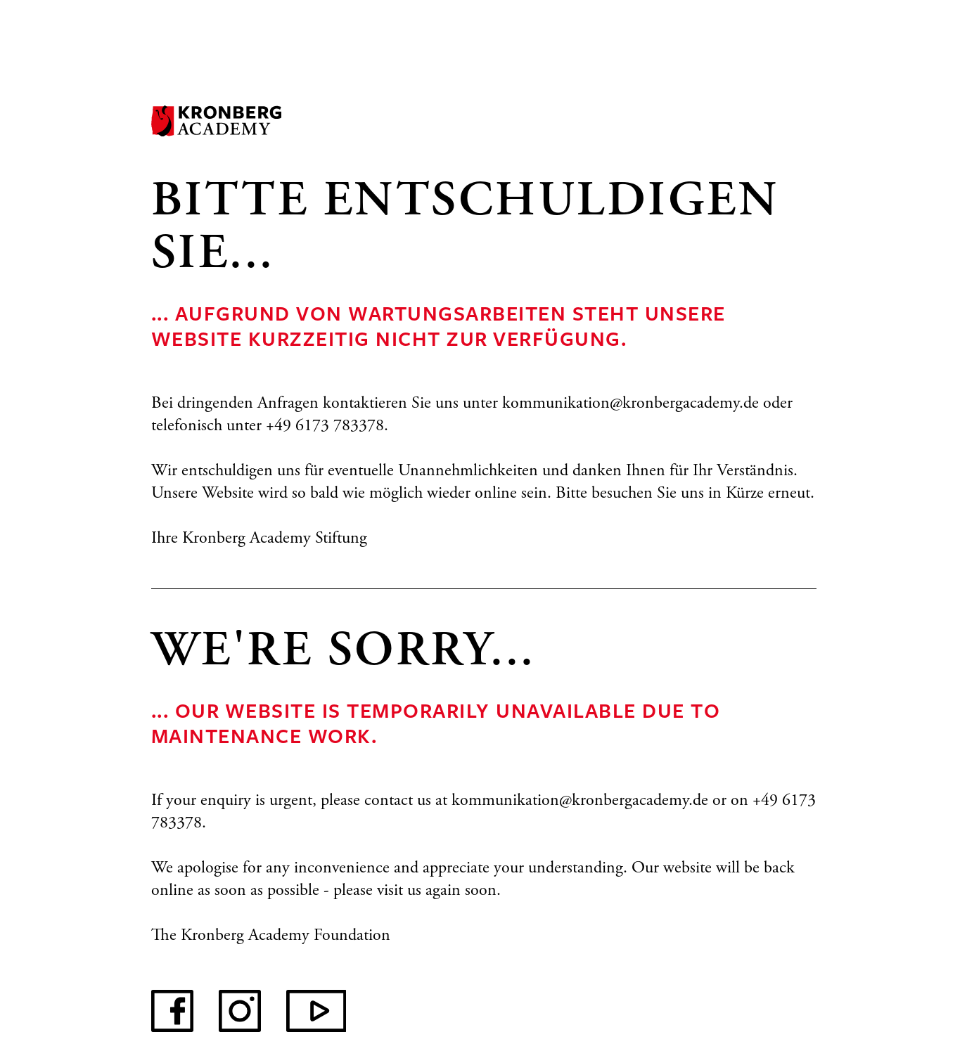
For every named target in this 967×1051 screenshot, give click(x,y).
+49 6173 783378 (325, 426)
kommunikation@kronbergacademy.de (630, 404)
